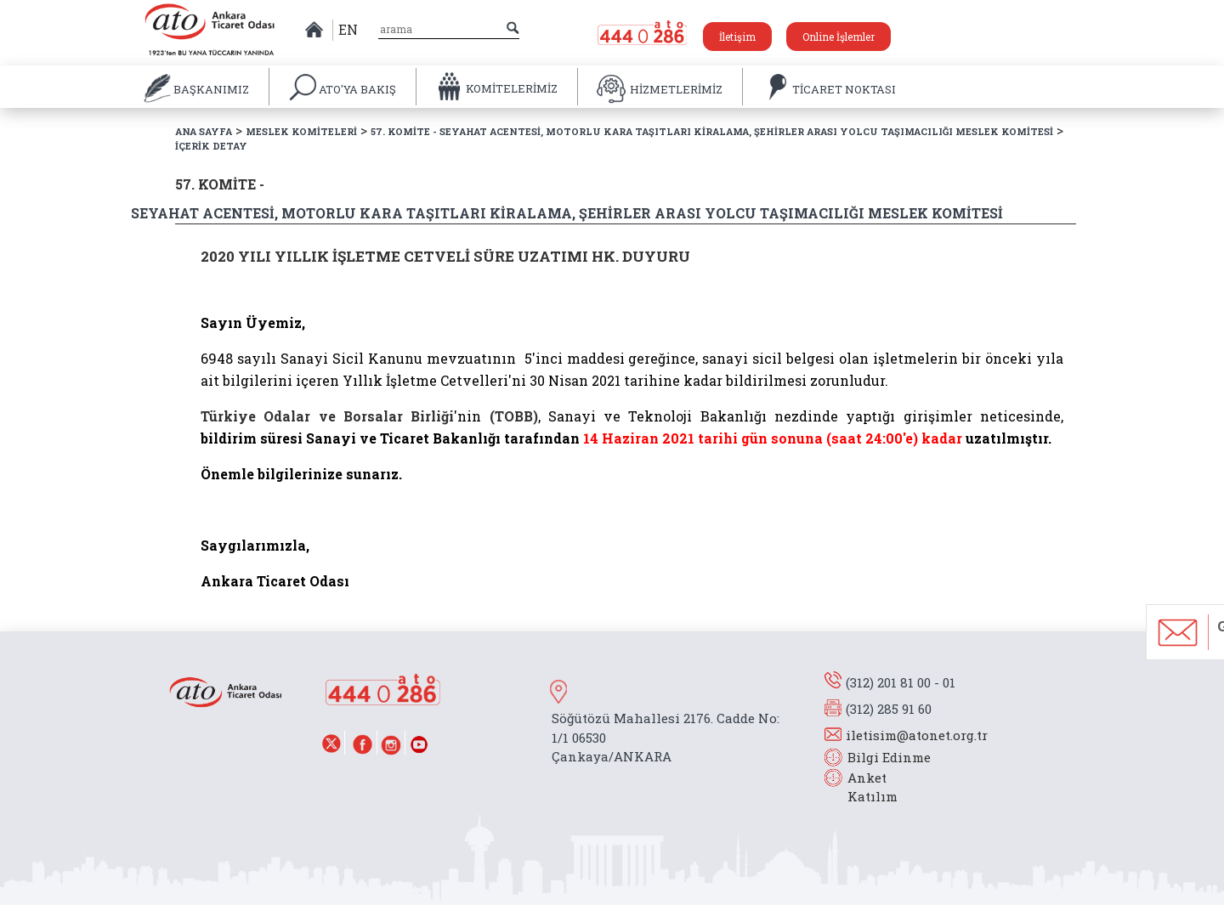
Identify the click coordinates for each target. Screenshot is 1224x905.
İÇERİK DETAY (211, 145)
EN (348, 29)
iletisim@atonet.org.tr (917, 735)
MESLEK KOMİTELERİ (301, 131)
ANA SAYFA (203, 131)
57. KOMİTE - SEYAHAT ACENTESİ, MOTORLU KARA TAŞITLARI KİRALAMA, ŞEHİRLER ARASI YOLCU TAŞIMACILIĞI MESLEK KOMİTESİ (712, 131)
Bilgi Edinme (889, 757)
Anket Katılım (864, 787)
